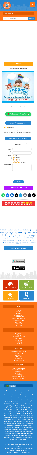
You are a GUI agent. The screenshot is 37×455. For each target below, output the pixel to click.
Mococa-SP (22, 413)
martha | (32, 240)
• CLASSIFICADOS (18, 315)
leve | (16, 240)
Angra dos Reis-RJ (9, 390)
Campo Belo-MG (17, 398)
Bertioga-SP (15, 394)
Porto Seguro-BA (28, 419)
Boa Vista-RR (29, 394)
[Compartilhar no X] (16, 195)
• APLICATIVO (18, 325)
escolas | (9, 242)
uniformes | (15, 242)
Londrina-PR (8, 411)
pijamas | (20, 230)
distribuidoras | (27, 230)
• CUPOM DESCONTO (18, 320)
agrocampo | (11, 236)
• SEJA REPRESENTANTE (18, 370)
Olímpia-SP (25, 415)
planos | (27, 234)
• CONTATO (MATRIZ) (18, 378)
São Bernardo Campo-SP (26, 425)
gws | (20, 242)
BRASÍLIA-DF (8, 396)
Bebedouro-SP (8, 394)
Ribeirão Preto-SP (17, 421)
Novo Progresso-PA (17, 415)
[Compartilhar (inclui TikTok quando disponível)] (34, 195)
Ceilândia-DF (7, 402)
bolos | (10, 234)
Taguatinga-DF (9, 435)
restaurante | (11, 240)
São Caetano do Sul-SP (17, 427)
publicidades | (25, 242)
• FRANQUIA (18, 371)
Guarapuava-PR (22, 404)
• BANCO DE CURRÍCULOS (18, 318)
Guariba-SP (29, 404)
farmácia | (30, 238)
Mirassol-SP (15, 413)
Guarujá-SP (7, 406)
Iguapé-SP (13, 406)
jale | (7, 234)
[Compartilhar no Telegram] (20, 195)
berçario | (4, 230)
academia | (11, 230)
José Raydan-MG (23, 409)
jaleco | (18, 236)
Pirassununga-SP (8, 419)
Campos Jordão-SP (10, 400)
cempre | (30, 232)
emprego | (4, 242)
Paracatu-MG (9, 417)
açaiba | (10, 238)
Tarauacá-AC (7, 437)
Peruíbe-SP (22, 417)
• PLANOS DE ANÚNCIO (18, 337)
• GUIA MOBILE (18, 373)
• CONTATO (18, 343)
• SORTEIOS (18, 324)
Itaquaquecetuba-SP (15, 407)
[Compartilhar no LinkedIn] (12, 195)
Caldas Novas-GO (8, 398)
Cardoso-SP (28, 400)
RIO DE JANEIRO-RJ (27, 421)
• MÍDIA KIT (18, 335)
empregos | (32, 234)
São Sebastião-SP (27, 431)
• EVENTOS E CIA (18, 353)
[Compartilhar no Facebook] (7, 195)
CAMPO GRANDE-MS (27, 398)
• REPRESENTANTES (18, 360)
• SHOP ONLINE (18, 322)
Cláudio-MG (13, 402)
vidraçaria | (5, 240)
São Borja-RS (7, 427)
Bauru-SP (31, 392)
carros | (33, 230)
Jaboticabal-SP (8, 409)
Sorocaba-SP (30, 433)
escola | (22, 236)
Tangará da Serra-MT (26, 435)
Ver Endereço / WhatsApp (18, 114)
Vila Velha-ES (13, 439)
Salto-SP (16, 423)
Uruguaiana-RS (28, 437)
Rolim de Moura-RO (8, 423)
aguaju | (14, 234)
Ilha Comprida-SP (27, 406)
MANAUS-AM (22, 411)
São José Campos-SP (11, 429)
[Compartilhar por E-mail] (25, 195)
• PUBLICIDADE (19, 333)
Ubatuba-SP (21, 437)
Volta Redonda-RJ (22, 439)
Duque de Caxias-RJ (22, 402)
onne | (20, 240)
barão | (20, 238)
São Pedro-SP (18, 431)
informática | (9, 232)
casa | (23, 234)
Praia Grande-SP (8, 421)
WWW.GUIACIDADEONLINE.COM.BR (25, 448)
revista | (2, 238)
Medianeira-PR (7, 413)
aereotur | (15, 238)
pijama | (26, 236)
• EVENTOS (18, 313)
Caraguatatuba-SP (20, 400)
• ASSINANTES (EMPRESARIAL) (18, 351)
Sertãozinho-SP (8, 433)
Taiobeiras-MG (17, 435)
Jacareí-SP (15, 409)
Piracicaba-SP (29, 417)
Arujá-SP (12, 392)
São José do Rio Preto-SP (24, 429)
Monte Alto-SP (28, 413)
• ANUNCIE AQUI (18, 342)
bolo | (23, 240)
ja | (36, 230)
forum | (2, 232)
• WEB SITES (18, 338)
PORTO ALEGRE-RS (18, 419)
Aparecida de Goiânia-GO (21, 390)
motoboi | (18, 243)
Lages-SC (30, 409)
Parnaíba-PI (16, 417)
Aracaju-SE (6, 392)
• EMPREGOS (18, 356)
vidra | (16, 230)
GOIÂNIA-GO (9, 404)
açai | (6, 238)
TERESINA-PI (14, 437)
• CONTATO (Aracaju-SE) (18, 376)
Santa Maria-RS (10, 425)
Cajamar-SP (29, 396)
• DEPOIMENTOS (18, 340)
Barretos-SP (18, 392)
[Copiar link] (29, 195)
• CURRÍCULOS (18, 358)
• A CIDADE (19, 310)
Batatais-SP (25, 392)
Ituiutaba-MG (29, 407)
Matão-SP (29, 411)
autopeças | (22, 232)
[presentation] (15, 175)
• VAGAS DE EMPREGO (18, 317)
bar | (16, 232)
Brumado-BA (15, 396)
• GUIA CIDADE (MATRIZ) (18, 368)
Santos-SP (17, 425)
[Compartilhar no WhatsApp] (3, 195)
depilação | (32, 236)
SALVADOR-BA (22, 423)
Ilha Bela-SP (20, 406)
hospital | (24, 238)
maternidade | (4, 236)
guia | (4, 234)
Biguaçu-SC (22, 394)
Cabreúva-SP (22, 396)
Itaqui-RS (23, 407)
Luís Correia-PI (15, 411)
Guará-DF (15, 404)
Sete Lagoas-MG (16, 433)
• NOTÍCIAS (18, 312)
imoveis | (18, 234)
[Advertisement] (18, 40)
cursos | (27, 240)
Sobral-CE (23, 433)
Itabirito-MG (7, 407)
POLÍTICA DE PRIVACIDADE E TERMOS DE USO (18, 452)
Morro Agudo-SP (8, 415)
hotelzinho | (32, 242)
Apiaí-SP (30, 390)
